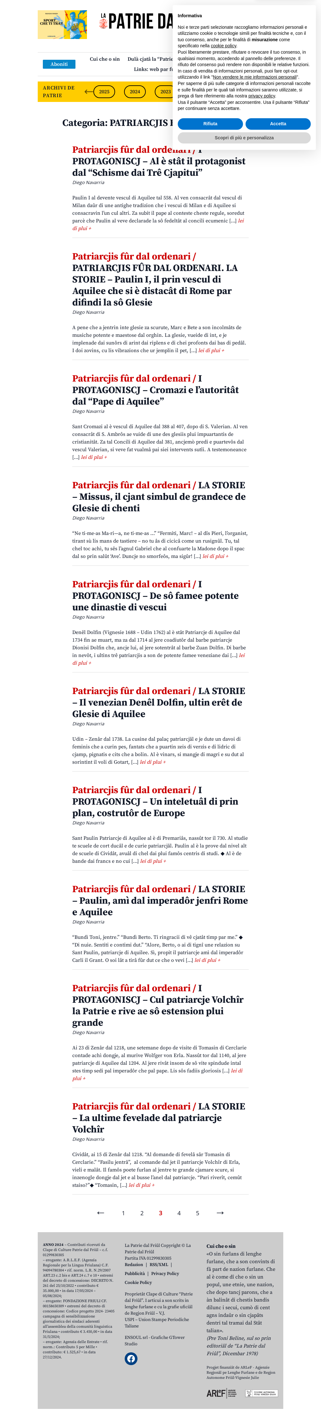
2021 (227, 92)
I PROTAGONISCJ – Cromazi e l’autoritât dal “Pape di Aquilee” (155, 390)
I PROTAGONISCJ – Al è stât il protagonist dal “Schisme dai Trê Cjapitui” (159, 161)
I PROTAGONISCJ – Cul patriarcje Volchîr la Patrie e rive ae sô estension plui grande (158, 1005)
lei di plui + (211, 350)
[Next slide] (273, 92)
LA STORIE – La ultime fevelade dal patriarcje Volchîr (158, 1118)
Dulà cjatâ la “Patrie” (152, 59)
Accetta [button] (278, 1382)
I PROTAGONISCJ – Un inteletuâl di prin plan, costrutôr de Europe (155, 801)
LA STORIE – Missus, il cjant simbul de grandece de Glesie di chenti (159, 496)
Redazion (134, 1265)
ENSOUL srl (136, 1338)
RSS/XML (159, 1265)
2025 (104, 92)
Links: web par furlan (159, 69)
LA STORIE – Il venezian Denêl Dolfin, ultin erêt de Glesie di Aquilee (158, 702)
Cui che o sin (105, 59)
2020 (258, 92)
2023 (165, 92)
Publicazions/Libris (205, 59)
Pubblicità (135, 1274)
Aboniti (59, 64)
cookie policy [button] (223, 1304)
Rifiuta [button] (210, 1382)
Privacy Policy (165, 1274)
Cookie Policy (138, 1283)
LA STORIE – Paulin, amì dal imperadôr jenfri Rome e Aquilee (160, 900)
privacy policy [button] (261, 1354)
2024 (135, 92)
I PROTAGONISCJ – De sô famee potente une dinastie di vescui (155, 596)
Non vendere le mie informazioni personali (254, 1336)
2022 (196, 92)
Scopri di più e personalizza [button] (244, 1396)
